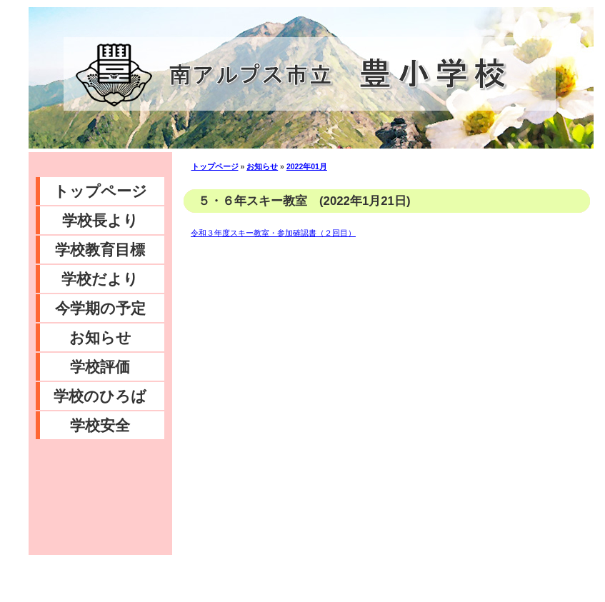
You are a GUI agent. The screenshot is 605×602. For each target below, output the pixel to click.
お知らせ (100, 337)
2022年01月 (306, 166)
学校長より (100, 220)
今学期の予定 (100, 308)
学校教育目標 (100, 249)
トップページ (100, 191)
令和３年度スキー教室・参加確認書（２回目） (273, 233)
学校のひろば (100, 396)
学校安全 (100, 425)
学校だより (100, 279)
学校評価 (100, 366)
